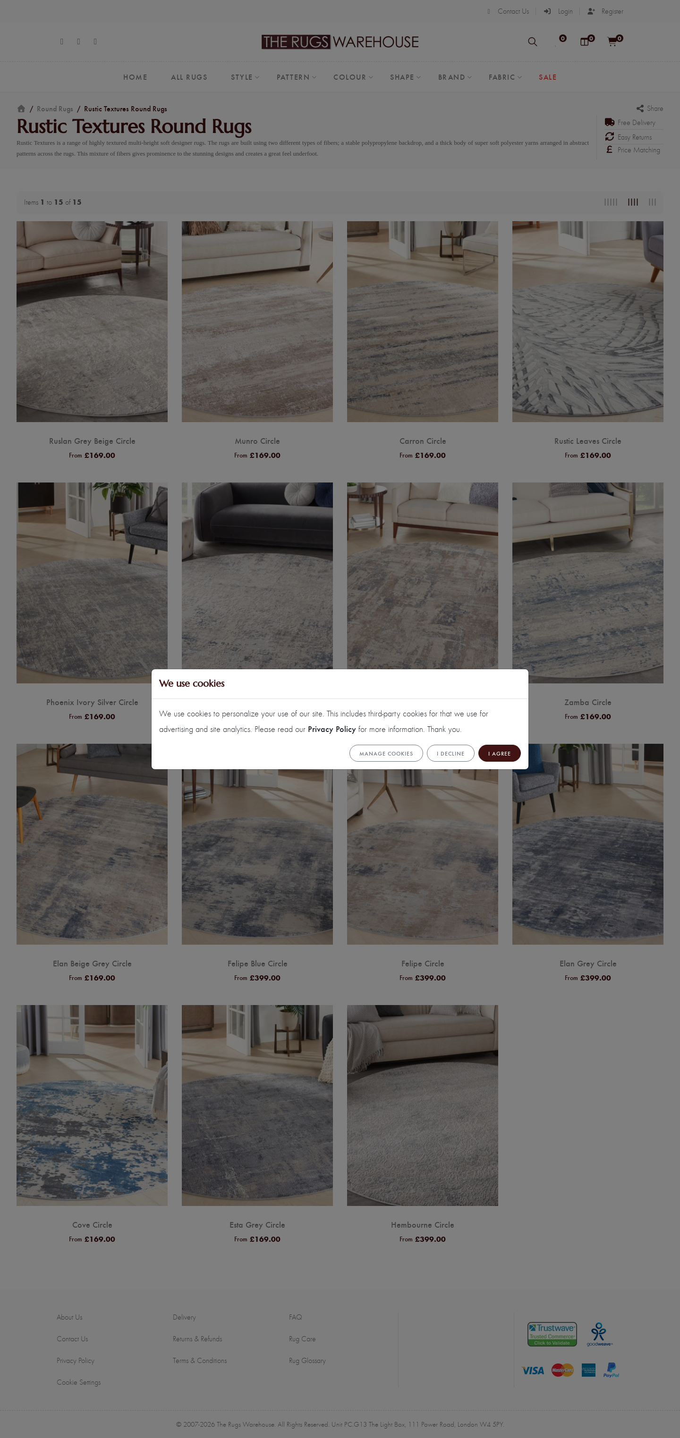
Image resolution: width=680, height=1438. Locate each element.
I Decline (451, 753)
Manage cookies (386, 753)
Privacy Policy (332, 728)
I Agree (499, 753)
